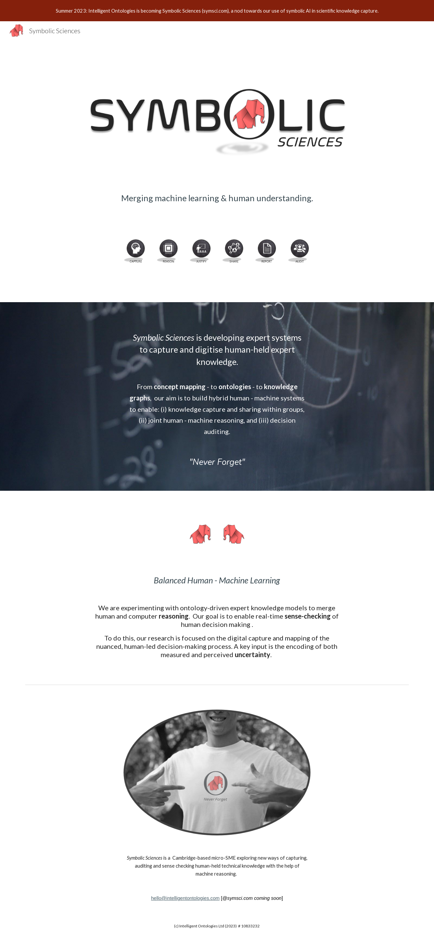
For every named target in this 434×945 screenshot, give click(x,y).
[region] (217, 10)
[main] (216, 206)
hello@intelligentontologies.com (185, 898)
